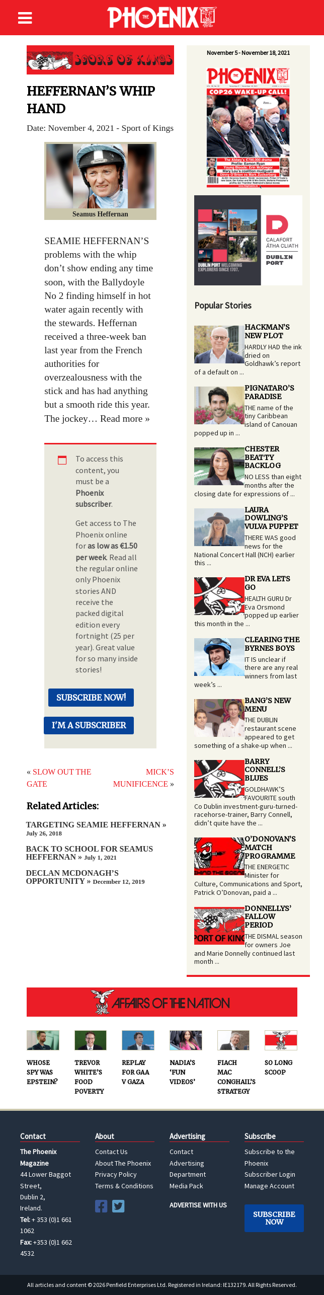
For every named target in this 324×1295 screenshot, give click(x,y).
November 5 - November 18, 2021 (248, 52)
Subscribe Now (274, 1218)
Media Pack (186, 1185)
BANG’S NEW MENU (268, 705)
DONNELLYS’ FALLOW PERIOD (268, 917)
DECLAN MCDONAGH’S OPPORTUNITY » (85, 877)
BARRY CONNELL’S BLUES (265, 770)
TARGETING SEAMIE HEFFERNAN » (96, 828)
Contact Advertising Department (188, 1163)
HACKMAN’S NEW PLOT (267, 331)
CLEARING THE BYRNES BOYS (272, 644)
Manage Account (269, 1185)
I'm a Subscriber (89, 725)
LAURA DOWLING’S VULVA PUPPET (271, 518)
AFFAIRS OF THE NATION (162, 1002)
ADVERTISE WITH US (198, 1204)
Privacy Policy (116, 1174)
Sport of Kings (100, 59)
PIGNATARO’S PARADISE (269, 392)
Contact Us (111, 1151)
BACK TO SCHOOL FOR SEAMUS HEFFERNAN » (89, 853)
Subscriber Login (270, 1174)
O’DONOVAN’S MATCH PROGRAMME (270, 847)
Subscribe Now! (91, 698)
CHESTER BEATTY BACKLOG (263, 457)
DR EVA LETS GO (267, 583)
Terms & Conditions (124, 1185)
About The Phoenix (123, 1163)
